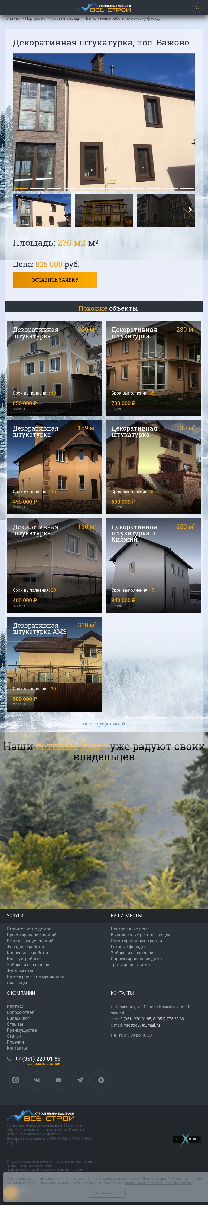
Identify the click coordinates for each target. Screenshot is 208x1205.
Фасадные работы (25, 946)
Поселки (15, 1042)
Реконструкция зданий (30, 940)
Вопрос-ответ (20, 1012)
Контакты (17, 1048)
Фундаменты (20, 970)
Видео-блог (18, 1018)
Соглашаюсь (107, 1193)
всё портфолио (101, 723)
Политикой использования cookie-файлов (158, 1183)
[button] (21, 189)
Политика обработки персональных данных (44, 1127)
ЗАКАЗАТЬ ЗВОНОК (44, 1064)
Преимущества (22, 1030)
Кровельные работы (27, 952)
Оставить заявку (55, 279)
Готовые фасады (128, 946)
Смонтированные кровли (136, 940)
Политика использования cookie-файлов (47, 1132)
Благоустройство (24, 958)
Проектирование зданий (31, 934)
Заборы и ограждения (29, 964)
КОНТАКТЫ (122, 993)
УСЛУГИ (15, 915)
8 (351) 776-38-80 (168, 1019)
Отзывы (15, 1024)
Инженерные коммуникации (35, 976)
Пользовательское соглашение (34, 1125)
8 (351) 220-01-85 (135, 1019)
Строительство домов (29, 929)
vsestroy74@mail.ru (142, 1025)
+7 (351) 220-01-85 (197, 7)
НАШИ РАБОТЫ (126, 915)
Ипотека (15, 1006)
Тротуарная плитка (130, 964)
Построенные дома (130, 929)
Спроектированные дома (136, 958)
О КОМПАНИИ (21, 993)
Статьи (14, 1036)
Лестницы (17, 982)
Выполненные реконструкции (141, 934)
